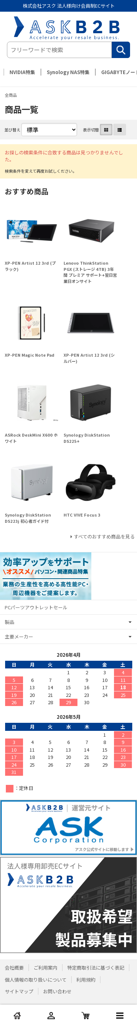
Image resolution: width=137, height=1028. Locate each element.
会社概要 (14, 967)
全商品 (11, 95)
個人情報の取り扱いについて (35, 979)
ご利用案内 (45, 967)
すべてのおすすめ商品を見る (104, 536)
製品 (9, 621)
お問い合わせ (57, 991)
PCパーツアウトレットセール (36, 607)
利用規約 (85, 979)
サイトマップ (19, 991)
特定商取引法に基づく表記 (95, 967)
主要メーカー (19, 636)
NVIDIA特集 (22, 72)
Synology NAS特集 (68, 72)
